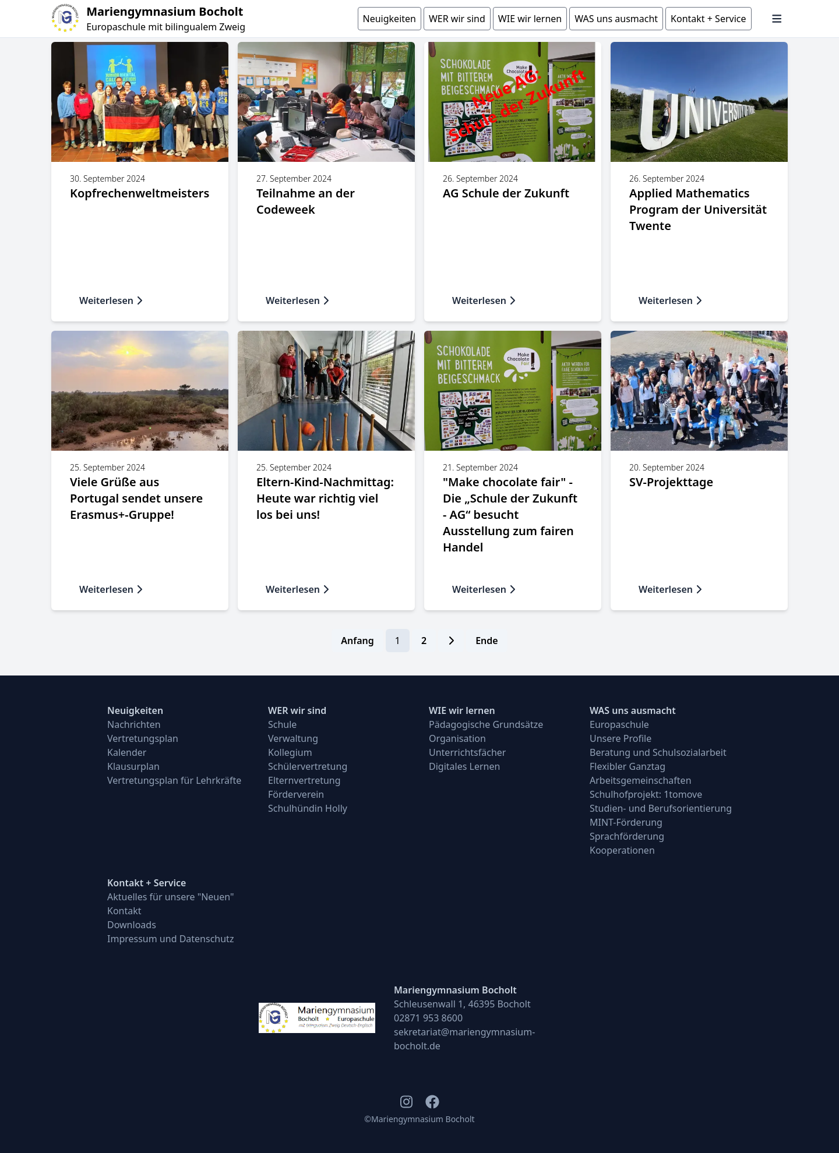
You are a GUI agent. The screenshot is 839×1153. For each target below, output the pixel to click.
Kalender (126, 752)
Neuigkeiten (135, 710)
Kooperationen (622, 850)
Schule (282, 724)
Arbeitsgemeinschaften (641, 780)
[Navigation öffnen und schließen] (777, 18)
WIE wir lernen (462, 710)
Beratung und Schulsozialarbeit (658, 752)
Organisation (457, 738)
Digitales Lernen (464, 766)
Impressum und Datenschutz (170, 938)
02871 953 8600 (428, 1017)
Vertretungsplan (142, 738)
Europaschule (619, 724)
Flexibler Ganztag (627, 766)
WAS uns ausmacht (633, 710)
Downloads (131, 924)
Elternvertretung (304, 780)
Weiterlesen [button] (111, 300)
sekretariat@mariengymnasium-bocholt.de (464, 1038)
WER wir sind (297, 710)
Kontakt (124, 910)
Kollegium (290, 752)
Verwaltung (293, 738)
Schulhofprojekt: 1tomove (646, 794)
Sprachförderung (627, 836)
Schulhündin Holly (307, 808)
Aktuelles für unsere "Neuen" (170, 896)
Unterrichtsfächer (467, 752)
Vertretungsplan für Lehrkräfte (174, 780)
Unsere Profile (620, 738)
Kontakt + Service (146, 882)
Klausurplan (133, 766)
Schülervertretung (307, 766)
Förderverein (296, 794)
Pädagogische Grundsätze (486, 724)
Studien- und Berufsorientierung (661, 808)
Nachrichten (134, 724)
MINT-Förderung (626, 822)
